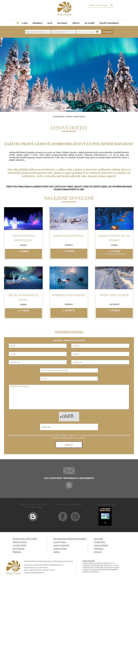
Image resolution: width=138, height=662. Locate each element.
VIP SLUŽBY (89, 23)
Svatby (56, 551)
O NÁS (25, 23)
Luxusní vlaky (59, 542)
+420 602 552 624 (35, 570)
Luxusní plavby (101, 545)
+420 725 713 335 (48, 570)
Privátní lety (99, 542)
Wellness (17, 551)
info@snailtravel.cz (36, 572)
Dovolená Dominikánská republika (69, 538)
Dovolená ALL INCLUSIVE (25, 538)
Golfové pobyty (20, 542)
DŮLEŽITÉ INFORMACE (109, 23)
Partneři (98, 551)
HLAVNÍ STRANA (58, 117)
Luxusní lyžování (61, 545)
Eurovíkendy (18, 548)
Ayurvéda (98, 538)
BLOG (49, 23)
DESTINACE (62, 23)
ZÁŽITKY (76, 23)
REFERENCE (37, 23)
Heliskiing (98, 548)
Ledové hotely (60, 548)
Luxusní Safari (19, 545)
